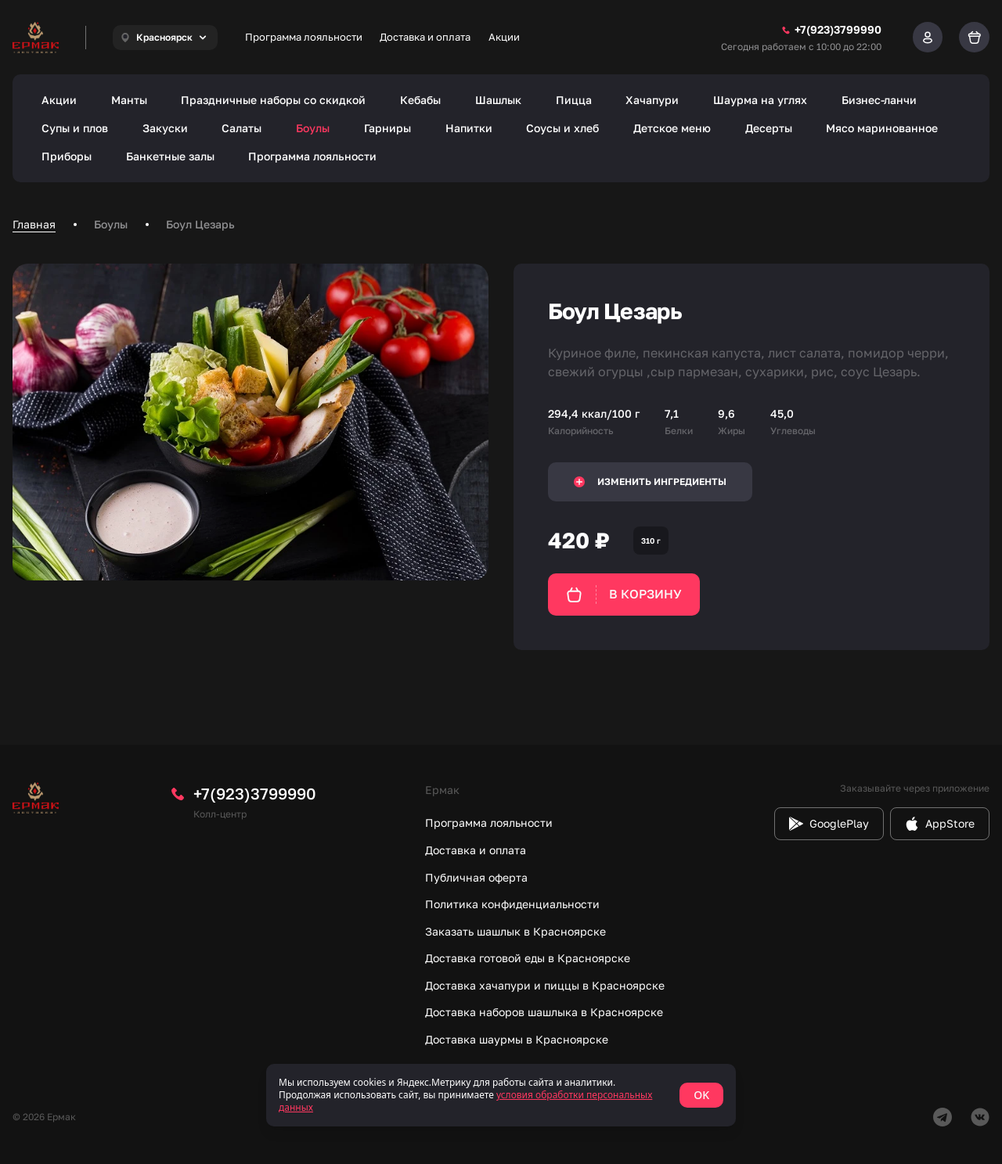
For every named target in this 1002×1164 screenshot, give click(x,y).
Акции (504, 37)
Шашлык (498, 99)
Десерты (768, 128)
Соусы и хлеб (562, 128)
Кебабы (420, 99)
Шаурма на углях (760, 99)
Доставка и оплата (425, 37)
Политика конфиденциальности (512, 904)
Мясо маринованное (882, 128)
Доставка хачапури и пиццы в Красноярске (545, 985)
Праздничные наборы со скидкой (273, 99)
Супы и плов (74, 128)
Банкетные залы (170, 156)
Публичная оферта (476, 877)
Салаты (241, 128)
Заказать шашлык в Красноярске (515, 931)
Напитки (468, 128)
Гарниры (387, 128)
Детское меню (672, 128)
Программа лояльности (303, 37)
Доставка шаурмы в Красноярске (516, 1039)
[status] (501, 1095)
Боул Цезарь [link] (200, 224)
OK (701, 1094)
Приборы (66, 156)
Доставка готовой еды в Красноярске (527, 958)
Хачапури (652, 99)
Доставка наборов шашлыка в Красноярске (544, 1011)
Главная (34, 224)
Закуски (165, 128)
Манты (129, 99)
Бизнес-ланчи (879, 99)
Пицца (574, 99)
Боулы (313, 128)
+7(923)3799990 (254, 793)
